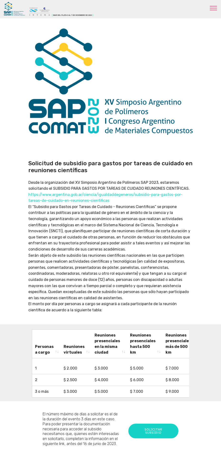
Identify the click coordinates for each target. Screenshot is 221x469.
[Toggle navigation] (213, 8)
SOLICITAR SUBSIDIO (153, 426)
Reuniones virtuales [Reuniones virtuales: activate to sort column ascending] (74, 349)
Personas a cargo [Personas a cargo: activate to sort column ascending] (44, 349)
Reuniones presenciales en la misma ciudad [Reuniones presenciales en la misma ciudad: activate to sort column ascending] (107, 344)
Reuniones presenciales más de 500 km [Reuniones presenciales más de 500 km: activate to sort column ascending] (178, 344)
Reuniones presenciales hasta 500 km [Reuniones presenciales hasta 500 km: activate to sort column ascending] (143, 344)
